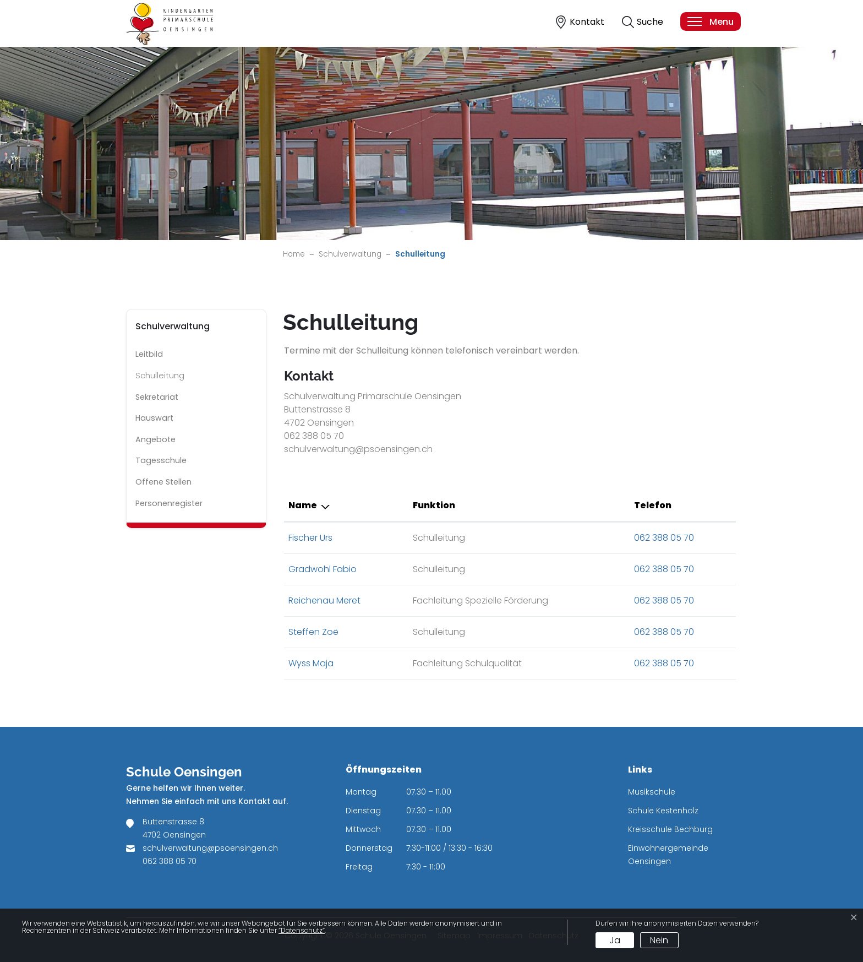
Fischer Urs (310, 537)
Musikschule (651, 791)
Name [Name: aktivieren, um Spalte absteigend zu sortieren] (302, 505)
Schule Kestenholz (663, 810)
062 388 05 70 (664, 537)
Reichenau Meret (324, 600)
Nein (659, 940)
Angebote (155, 439)
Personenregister (169, 503)
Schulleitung (166, 378)
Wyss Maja (311, 663)
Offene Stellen (163, 481)
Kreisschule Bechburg (670, 829)
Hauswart (154, 417)
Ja (614, 940)
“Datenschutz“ (301, 930)
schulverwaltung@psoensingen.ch (210, 848)
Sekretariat (156, 397)
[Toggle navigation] (710, 21)
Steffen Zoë (313, 632)
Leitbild (149, 354)
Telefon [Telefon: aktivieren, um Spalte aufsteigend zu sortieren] (652, 505)
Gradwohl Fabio (322, 569)
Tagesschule (161, 460)
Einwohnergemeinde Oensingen (668, 855)
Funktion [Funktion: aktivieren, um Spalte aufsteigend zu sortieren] (434, 505)
